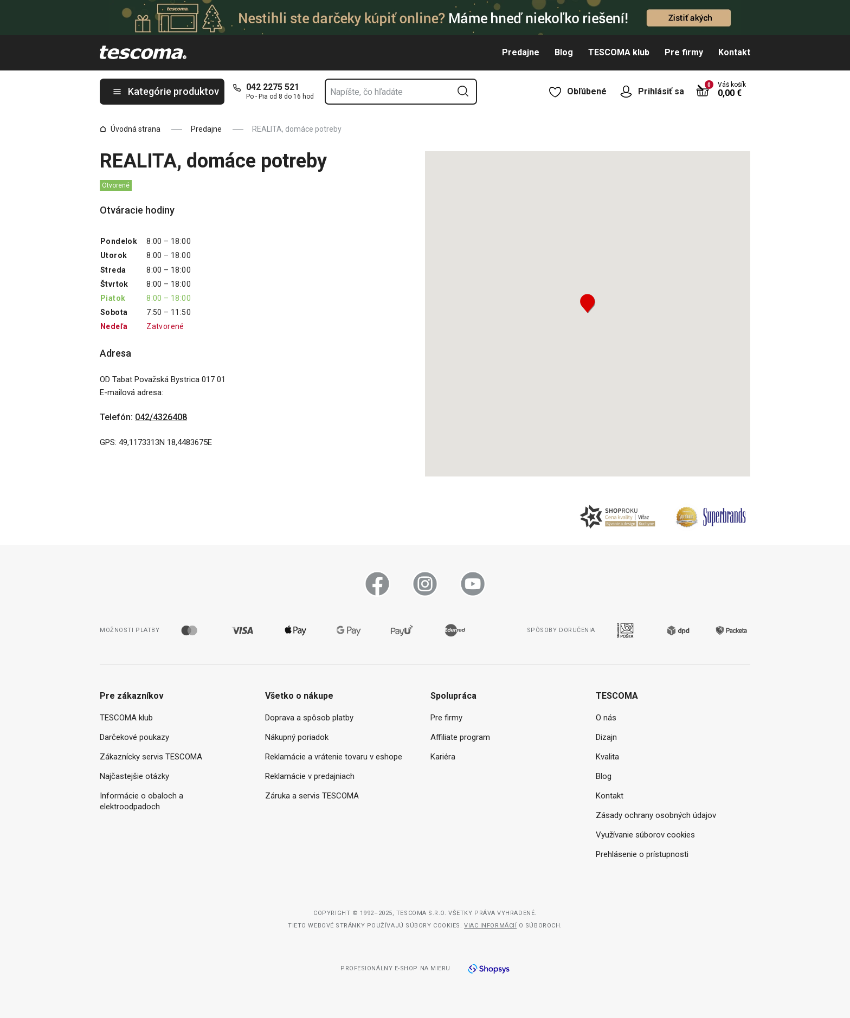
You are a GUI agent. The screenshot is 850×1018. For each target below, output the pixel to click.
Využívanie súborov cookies (645, 835)
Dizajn (606, 737)
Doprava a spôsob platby (309, 718)
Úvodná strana (130, 129)
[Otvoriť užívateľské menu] (629, 91)
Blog (564, 52)
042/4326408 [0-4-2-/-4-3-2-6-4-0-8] (161, 417)
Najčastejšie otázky (134, 776)
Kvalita (607, 757)
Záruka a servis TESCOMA (312, 796)
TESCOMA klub (618, 52)
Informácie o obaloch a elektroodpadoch (141, 801)
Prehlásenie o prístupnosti (642, 854)
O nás (606, 718)
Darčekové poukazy (134, 737)
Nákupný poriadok (297, 737)
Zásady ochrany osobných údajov (656, 815)
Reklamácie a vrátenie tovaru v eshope (333, 757)
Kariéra (442, 757)
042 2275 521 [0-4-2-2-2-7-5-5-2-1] (272, 87)
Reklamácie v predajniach (310, 776)
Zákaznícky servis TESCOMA (151, 757)
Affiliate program (460, 737)
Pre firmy (684, 52)
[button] (587, 303)
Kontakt (734, 52)
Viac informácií (490, 925)
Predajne (520, 52)
